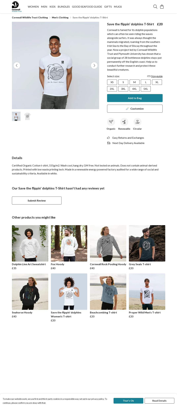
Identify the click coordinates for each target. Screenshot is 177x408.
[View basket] (162, 6)
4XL (134, 88)
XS (112, 82)
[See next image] (94, 65)
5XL (145, 88)
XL (157, 82)
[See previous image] (17, 65)
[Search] (155, 6)
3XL (123, 88)
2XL (112, 88)
